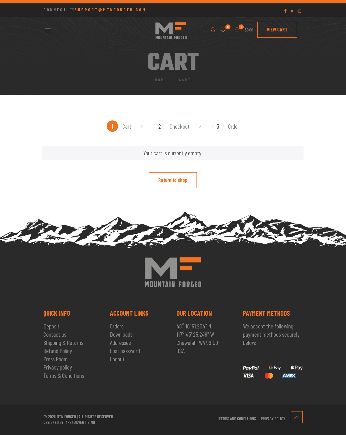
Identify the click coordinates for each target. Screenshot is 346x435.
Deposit (51, 326)
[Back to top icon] (297, 417)
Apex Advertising (80, 422)
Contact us (54, 334)
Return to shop (172, 180)
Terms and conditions (237, 418)
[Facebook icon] (285, 10)
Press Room (55, 358)
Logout (117, 358)
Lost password (125, 350)
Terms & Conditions (63, 375)
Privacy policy (57, 367)
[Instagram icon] (299, 10)
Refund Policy (57, 350)
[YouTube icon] (292, 10)
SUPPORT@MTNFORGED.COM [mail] (110, 9)
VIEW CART (277, 29)
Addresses (120, 342)
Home (161, 79)
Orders (116, 326)
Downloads (121, 334)
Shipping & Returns (63, 342)
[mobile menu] (48, 30)
